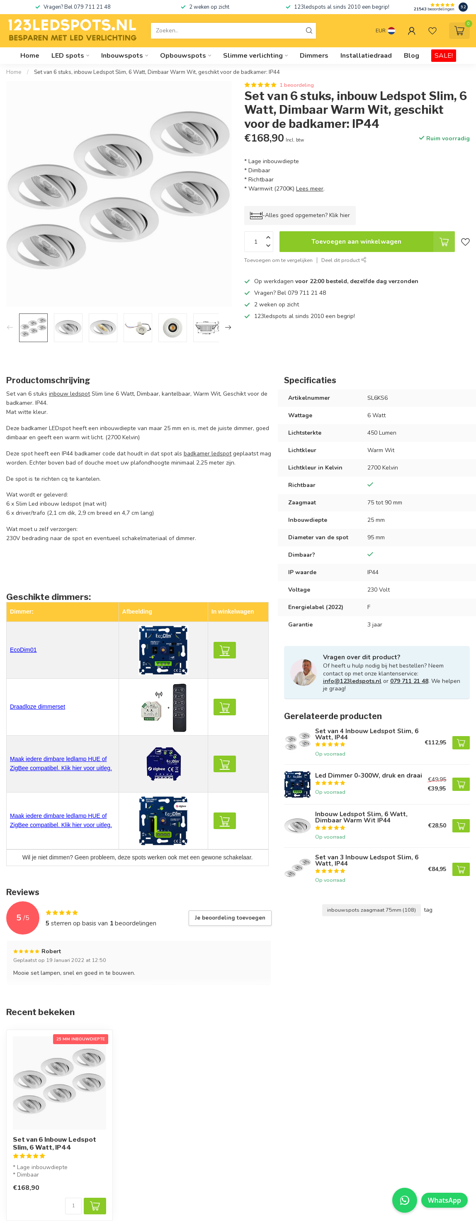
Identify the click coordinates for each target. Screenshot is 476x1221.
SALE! (444, 55)
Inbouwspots (122, 55)
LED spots (67, 55)
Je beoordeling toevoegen (230, 918)
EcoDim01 (23, 649)
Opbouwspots (183, 55)
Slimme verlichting (253, 55)
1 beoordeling (296, 84)
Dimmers (314, 55)
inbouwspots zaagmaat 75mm (371, 909)
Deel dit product (344, 260)
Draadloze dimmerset (37, 706)
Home (29, 55)
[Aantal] (73, 1206)
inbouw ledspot (69, 394)
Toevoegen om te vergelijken (278, 260)
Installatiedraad (366, 55)
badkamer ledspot (207, 454)
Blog (411, 55)
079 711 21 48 (409, 681)
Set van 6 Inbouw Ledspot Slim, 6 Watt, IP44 (54, 1143)
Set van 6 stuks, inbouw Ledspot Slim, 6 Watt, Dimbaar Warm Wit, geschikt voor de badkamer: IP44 (157, 72)
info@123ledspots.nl (352, 681)
